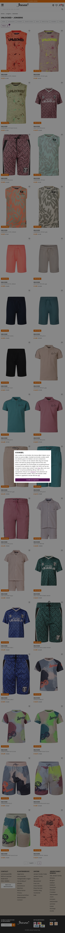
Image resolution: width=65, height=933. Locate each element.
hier (39, 468)
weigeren (33, 472)
